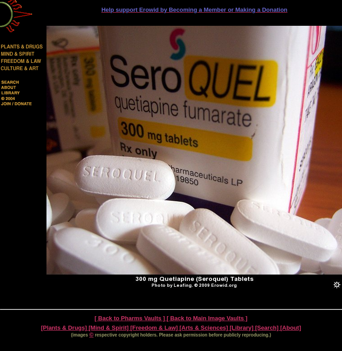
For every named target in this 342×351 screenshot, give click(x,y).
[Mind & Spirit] (109, 327)
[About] (290, 327)
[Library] (242, 327)
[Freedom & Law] (155, 327)
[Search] (267, 327)
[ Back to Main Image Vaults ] (206, 318)
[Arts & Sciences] (205, 327)
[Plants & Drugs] (64, 327)
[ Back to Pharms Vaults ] (131, 318)
